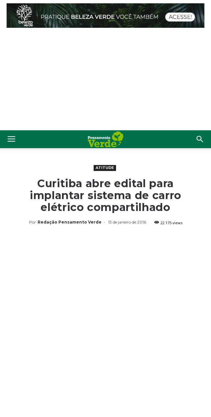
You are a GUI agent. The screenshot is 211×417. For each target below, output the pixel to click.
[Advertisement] (105, 80)
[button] (200, 139)
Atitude (105, 167)
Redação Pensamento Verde (70, 222)
